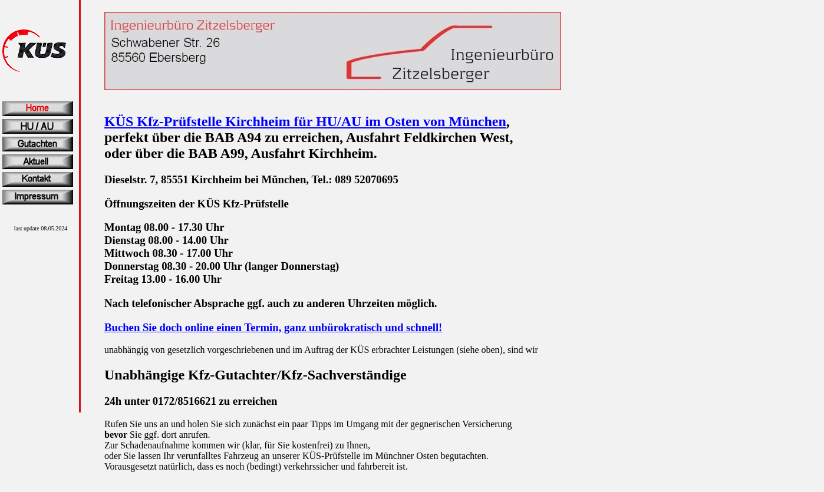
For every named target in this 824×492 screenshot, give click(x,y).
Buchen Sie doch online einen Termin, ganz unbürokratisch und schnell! (273, 327)
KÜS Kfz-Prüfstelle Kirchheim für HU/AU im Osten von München (305, 121)
